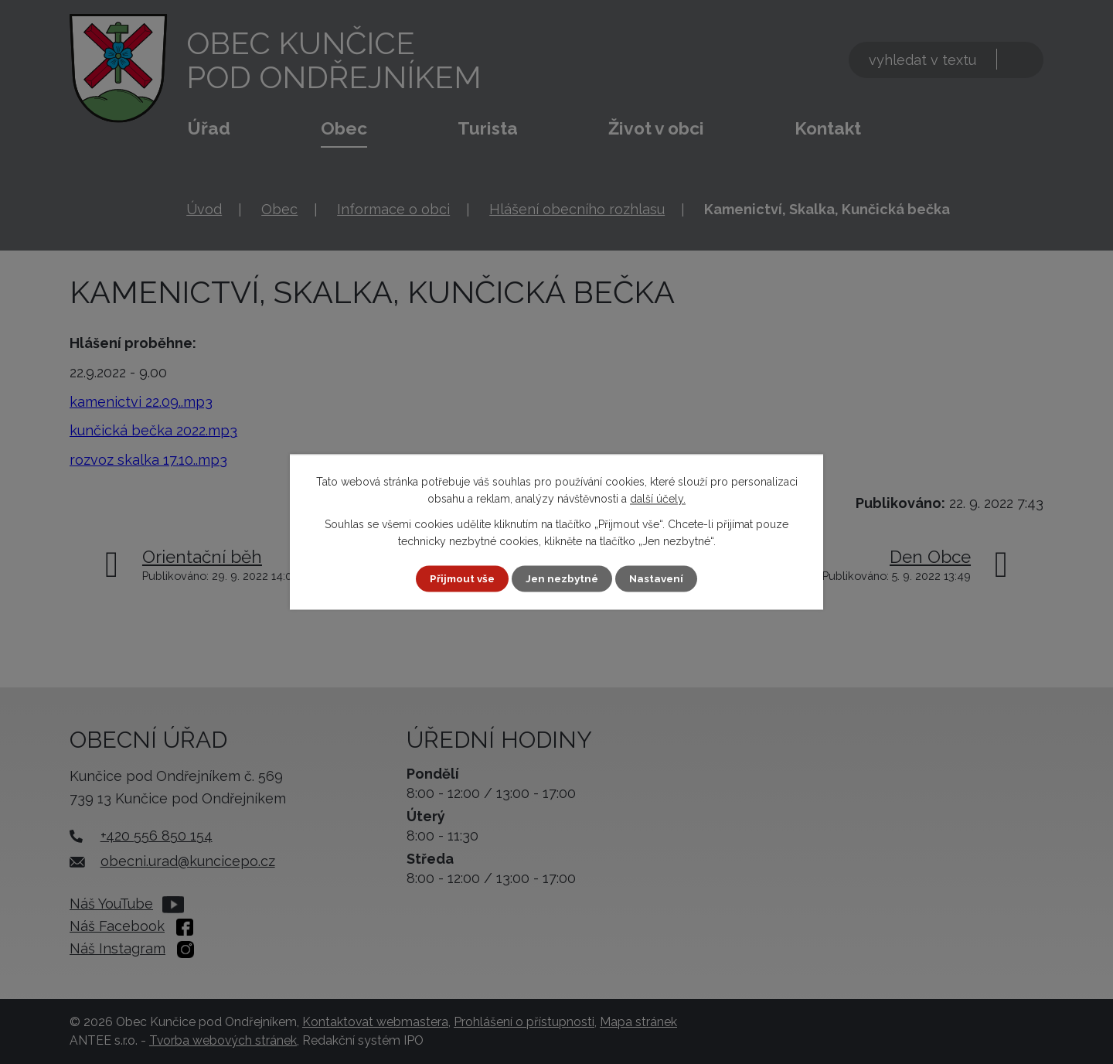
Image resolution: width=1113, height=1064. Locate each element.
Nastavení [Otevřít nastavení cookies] (659, 578)
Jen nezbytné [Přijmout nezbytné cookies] (563, 578)
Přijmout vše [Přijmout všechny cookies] (460, 578)
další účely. (658, 499)
